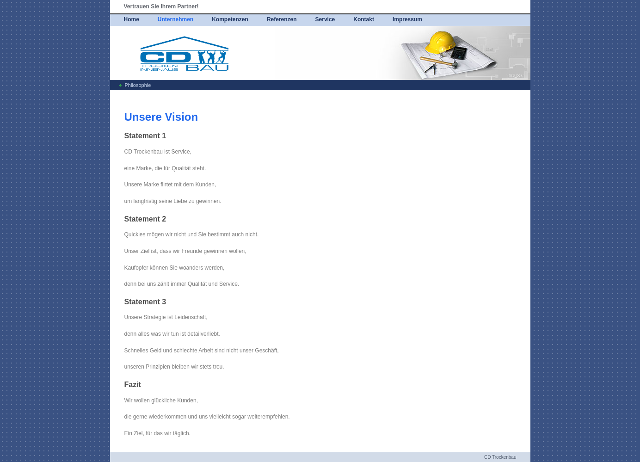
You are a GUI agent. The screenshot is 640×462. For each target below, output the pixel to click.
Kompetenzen (230, 19)
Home (131, 19)
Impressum (407, 19)
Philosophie (138, 85)
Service (325, 19)
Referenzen (282, 19)
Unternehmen (175, 19)
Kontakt (363, 19)
